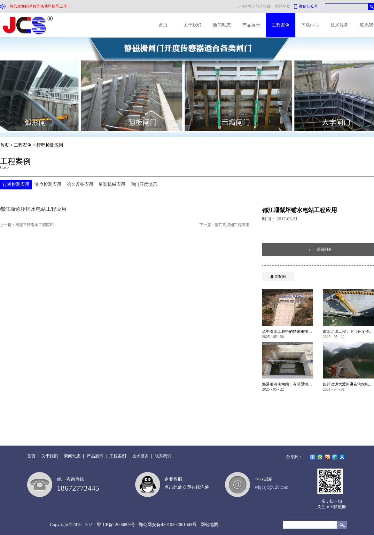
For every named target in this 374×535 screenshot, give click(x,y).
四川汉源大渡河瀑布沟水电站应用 (348, 384)
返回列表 (324, 249)
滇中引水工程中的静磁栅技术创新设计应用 (287, 331)
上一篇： (27, 225)
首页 (163, 25)
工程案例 (23, 145)
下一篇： (224, 225)
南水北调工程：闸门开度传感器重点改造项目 (348, 331)
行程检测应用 (49, 145)
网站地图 (208, 524)
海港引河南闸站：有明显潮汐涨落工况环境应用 (287, 384)
